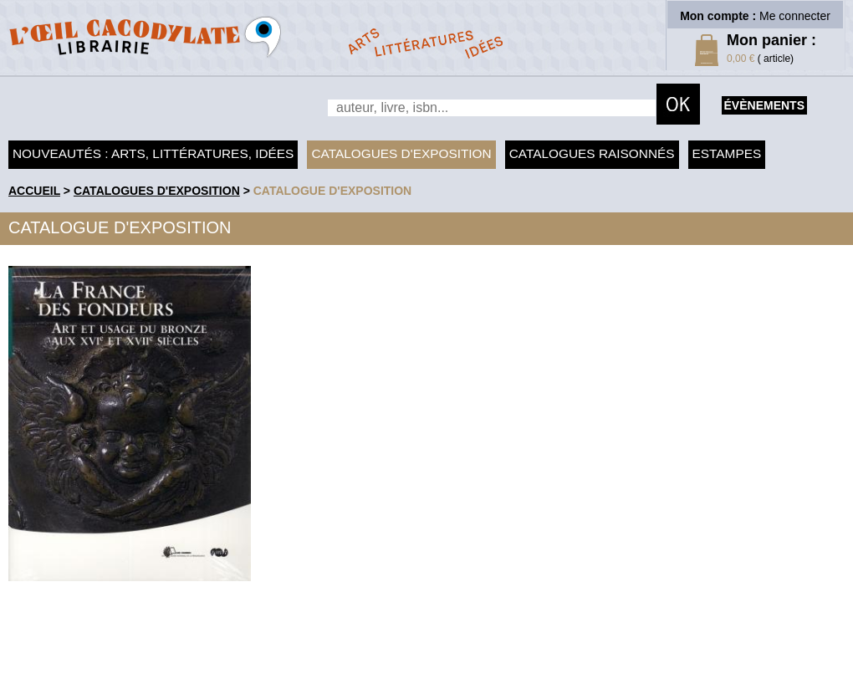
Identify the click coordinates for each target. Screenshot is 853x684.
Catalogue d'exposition (332, 190)
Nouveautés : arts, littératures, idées (153, 153)
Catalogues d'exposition (401, 153)
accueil (34, 190)
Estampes (727, 153)
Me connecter (794, 16)
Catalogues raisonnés (592, 153)
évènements (764, 105)
